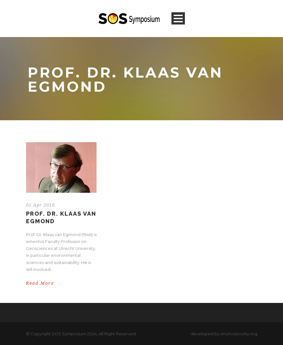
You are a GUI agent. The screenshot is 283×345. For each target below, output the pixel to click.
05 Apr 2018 (40, 205)
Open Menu (178, 18)
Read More (40, 283)
